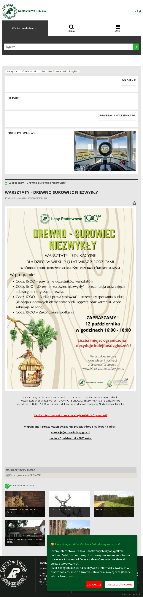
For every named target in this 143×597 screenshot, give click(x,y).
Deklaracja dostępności (131, 594)
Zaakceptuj (94, 584)
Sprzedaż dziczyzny (62, 509)
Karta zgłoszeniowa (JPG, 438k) (25, 475)
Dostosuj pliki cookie (119, 584)
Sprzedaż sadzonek (106, 509)
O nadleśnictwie (29, 71)
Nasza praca (12, 71)
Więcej (73, 576)
